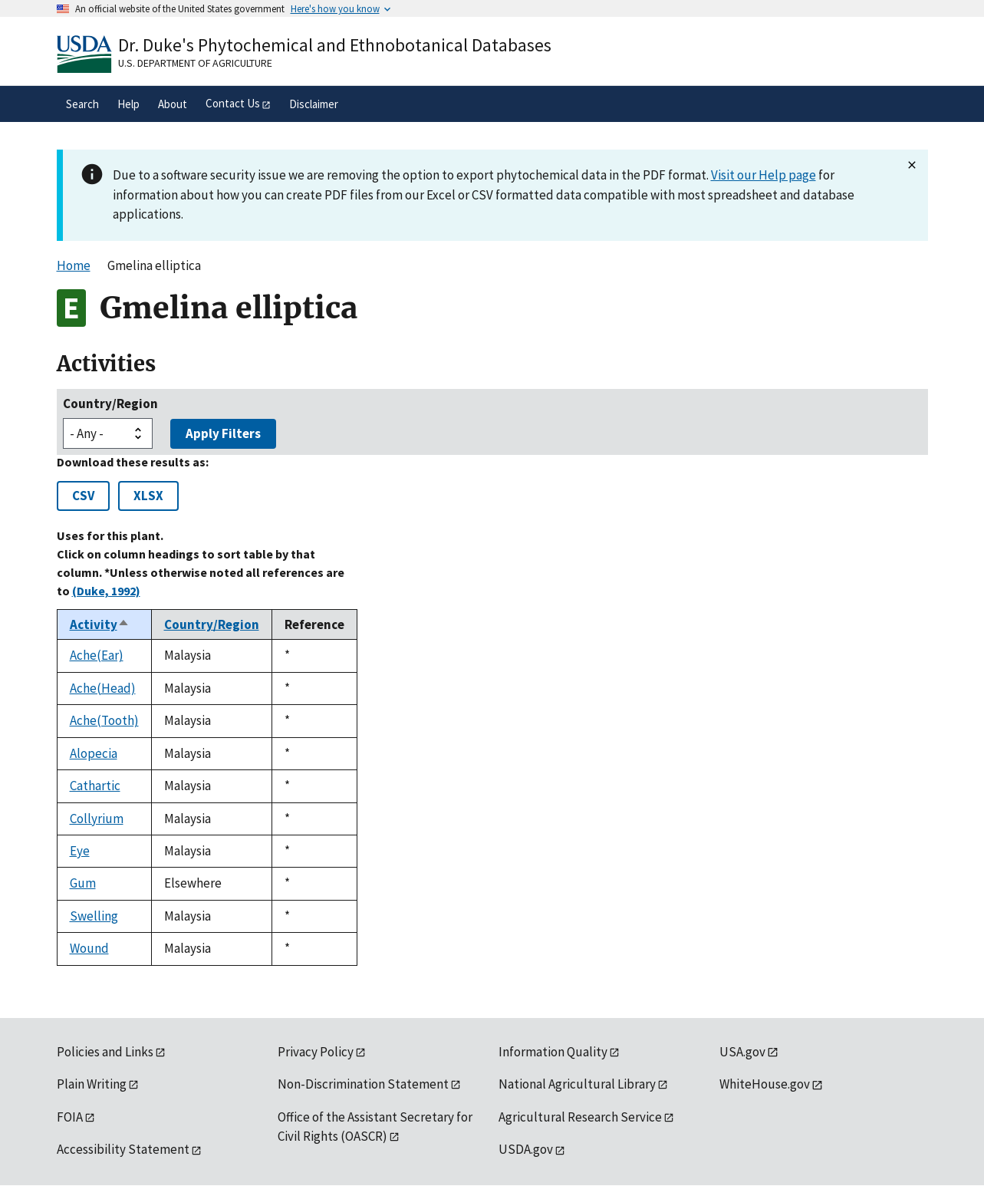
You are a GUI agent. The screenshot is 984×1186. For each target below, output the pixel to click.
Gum (83, 883)
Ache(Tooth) (104, 720)
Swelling (94, 916)
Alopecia (93, 753)
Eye (80, 850)
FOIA (70, 1117)
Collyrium (96, 818)
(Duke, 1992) (106, 590)
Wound (89, 948)
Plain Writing (92, 1084)
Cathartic (95, 785)
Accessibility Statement (123, 1149)
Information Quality (553, 1051)
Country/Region (110, 403)
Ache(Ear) (96, 655)
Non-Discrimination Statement (363, 1084)
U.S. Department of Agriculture (195, 63)
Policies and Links (105, 1051)
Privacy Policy (316, 1051)
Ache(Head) (103, 688)
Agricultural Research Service (580, 1117)
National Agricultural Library (577, 1084)
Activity (100, 624)
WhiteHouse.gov (764, 1084)
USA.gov (742, 1051)
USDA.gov (526, 1149)
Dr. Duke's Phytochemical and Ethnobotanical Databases (334, 45)
